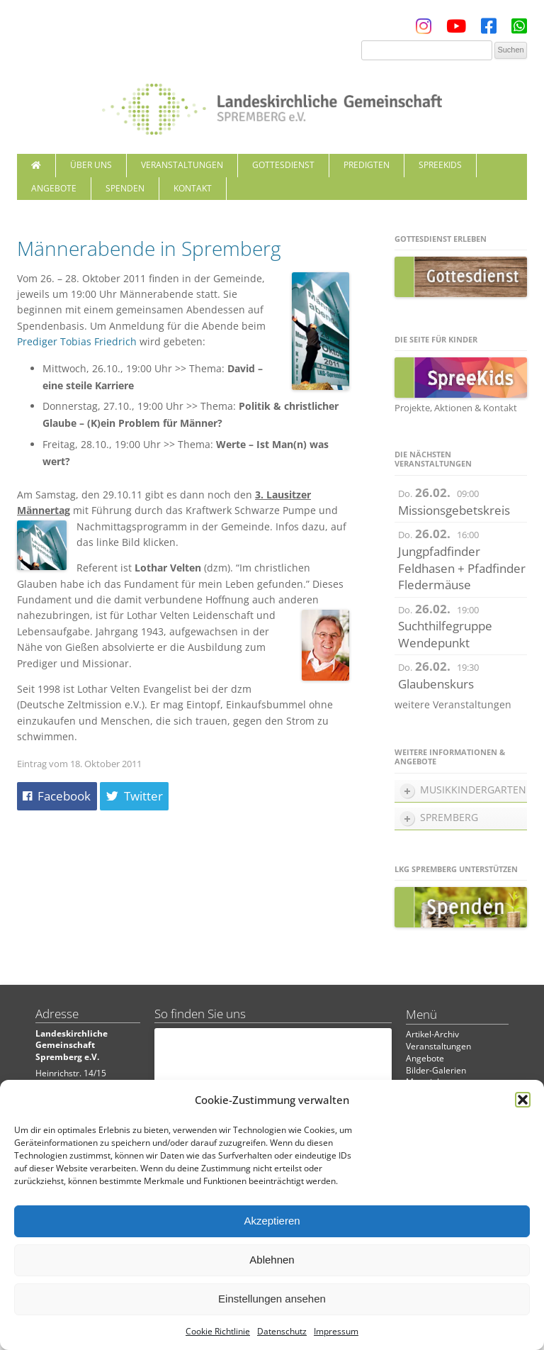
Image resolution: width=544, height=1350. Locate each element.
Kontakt (193, 188)
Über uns (91, 165)
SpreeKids (440, 165)
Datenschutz (282, 1331)
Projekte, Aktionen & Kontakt (456, 407)
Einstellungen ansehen (272, 1299)
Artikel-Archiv (432, 1034)
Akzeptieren (272, 1221)
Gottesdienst (283, 165)
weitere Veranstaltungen (453, 704)
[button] (523, 1100)
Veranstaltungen (182, 165)
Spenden (125, 188)
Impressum (336, 1331)
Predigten (367, 165)
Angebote (53, 188)
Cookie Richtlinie (218, 1331)
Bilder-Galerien (436, 1070)
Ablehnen (271, 1260)
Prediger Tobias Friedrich (77, 341)
